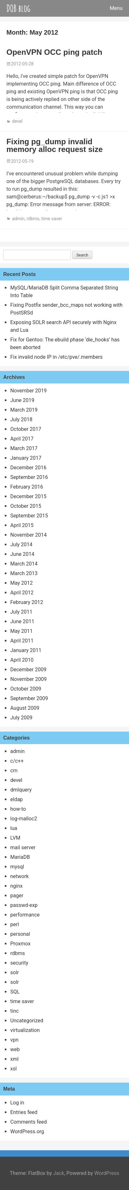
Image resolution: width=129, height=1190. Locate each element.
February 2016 (26, 487)
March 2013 (24, 573)
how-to (18, 809)
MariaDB (20, 857)
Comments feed (28, 1122)
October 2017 (25, 429)
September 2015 (29, 516)
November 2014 (28, 535)
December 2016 (28, 468)
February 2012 (26, 602)
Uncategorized (26, 1021)
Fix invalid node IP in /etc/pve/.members (56, 357)
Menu (116, 8)
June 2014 (22, 554)
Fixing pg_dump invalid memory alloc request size (54, 145)
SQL (15, 992)
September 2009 (29, 698)
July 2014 (21, 544)
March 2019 (24, 410)
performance (25, 915)
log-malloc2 (23, 819)
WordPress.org (27, 1131)
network (19, 876)
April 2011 (22, 641)
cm (13, 770)
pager (16, 895)
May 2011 (21, 631)
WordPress (106, 1173)
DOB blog (18, 8)
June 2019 (22, 400)
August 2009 (24, 708)
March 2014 (24, 564)
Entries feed (24, 1112)
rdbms (33, 218)
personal (20, 934)
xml (14, 1059)
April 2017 (22, 439)
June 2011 (22, 621)
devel (17, 121)
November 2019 (28, 391)
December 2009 (28, 669)
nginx (16, 886)
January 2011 (25, 650)
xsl (13, 1069)
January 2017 (25, 458)
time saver (51, 218)
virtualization (25, 1030)
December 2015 (28, 496)
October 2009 (25, 689)
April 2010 (22, 660)
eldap (16, 799)
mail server (22, 847)
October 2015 (25, 506)
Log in (17, 1103)
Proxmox (20, 944)
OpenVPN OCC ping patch (54, 52)
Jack (58, 1173)
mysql (17, 867)
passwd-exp (24, 905)
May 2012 (21, 583)
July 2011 (21, 612)
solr (14, 972)
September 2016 (29, 477)
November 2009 (28, 679)
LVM (15, 838)
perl (14, 924)
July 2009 (21, 718)
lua (13, 828)
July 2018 (21, 419)
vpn (14, 1040)
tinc (14, 1011)
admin (18, 218)
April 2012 (22, 593)
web (15, 1049)
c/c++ (17, 761)
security (19, 963)
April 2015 (22, 525)
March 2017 (24, 448)
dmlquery (20, 790)
